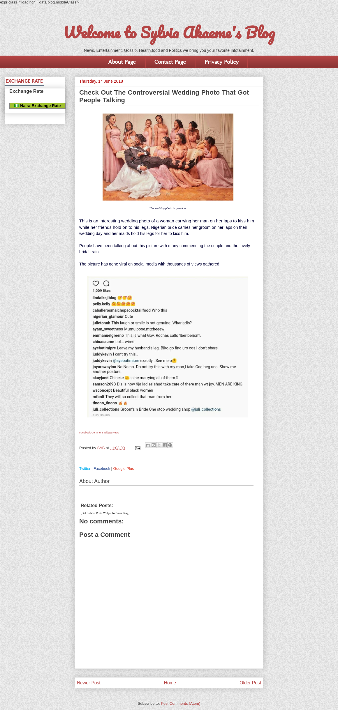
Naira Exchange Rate (37, 105)
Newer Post (89, 682)
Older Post (250, 682)
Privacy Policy (222, 61)
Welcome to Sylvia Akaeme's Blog (169, 32)
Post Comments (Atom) (180, 703)
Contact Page (170, 61)
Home (170, 682)
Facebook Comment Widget (95, 432)
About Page (121, 61)
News (115, 432)
